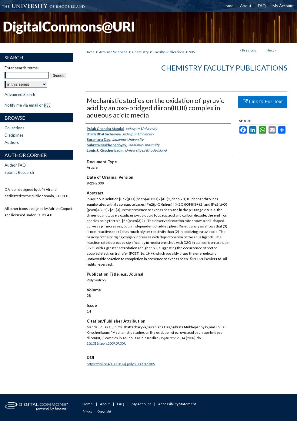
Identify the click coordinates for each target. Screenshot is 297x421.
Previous (249, 50)
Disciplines (14, 135)
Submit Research (19, 172)
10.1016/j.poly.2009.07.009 (106, 343)
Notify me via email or (28, 105)
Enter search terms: (21, 67)
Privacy (87, 411)
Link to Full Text (262, 101)
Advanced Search (20, 94)
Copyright (104, 411)
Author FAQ (15, 165)
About (105, 404)
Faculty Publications (169, 52)
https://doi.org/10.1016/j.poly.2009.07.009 (121, 364)
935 (192, 52)
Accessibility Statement (177, 404)
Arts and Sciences (113, 52)
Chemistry (140, 52)
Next (270, 50)
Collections (14, 127)
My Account (141, 404)
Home (90, 52)
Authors (12, 142)
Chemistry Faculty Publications (224, 67)
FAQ (120, 404)
